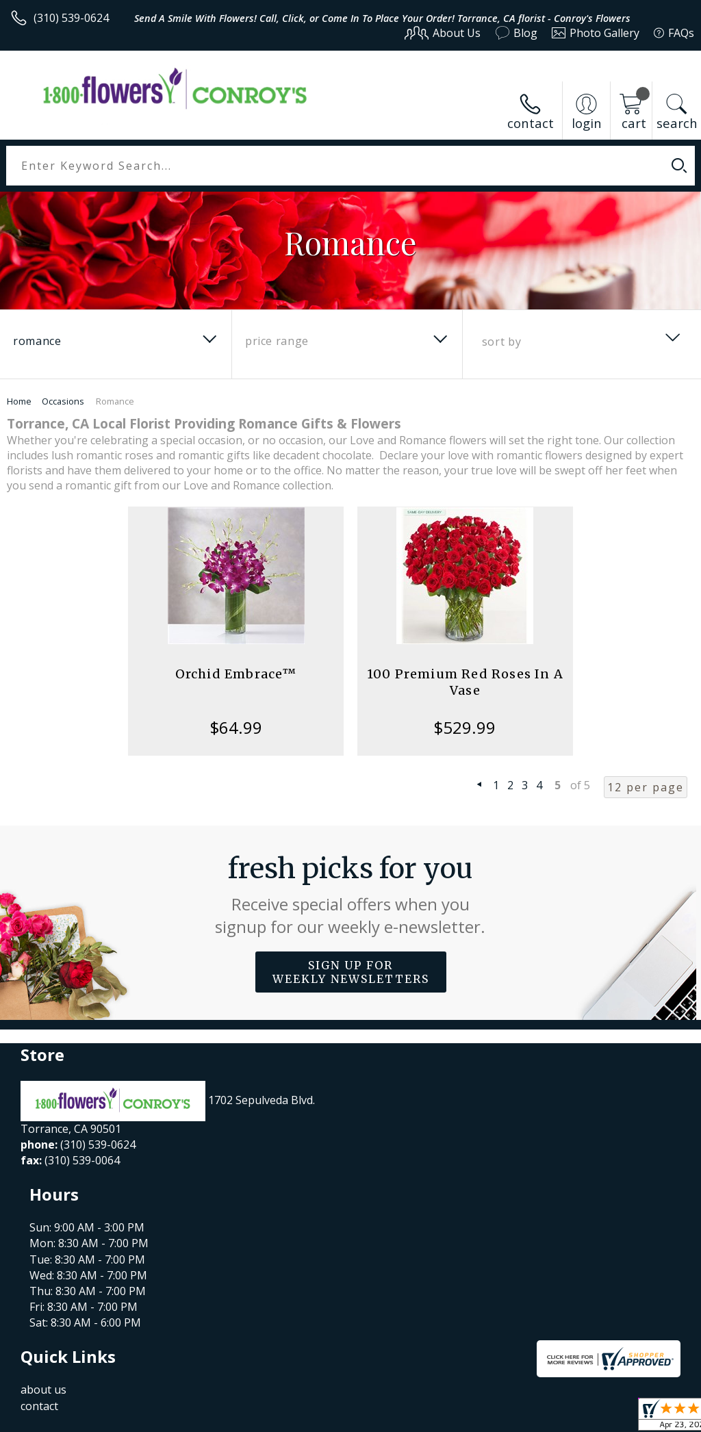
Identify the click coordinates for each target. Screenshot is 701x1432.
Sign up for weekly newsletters (350, 972)
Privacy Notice (463, 1417)
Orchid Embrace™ (236, 674)
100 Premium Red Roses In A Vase (465, 682)
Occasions (63, 401)
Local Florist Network (559, 1417)
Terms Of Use (383, 1417)
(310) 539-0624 (71, 17)
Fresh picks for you (351, 895)
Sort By (501, 341)
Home (19, 401)
